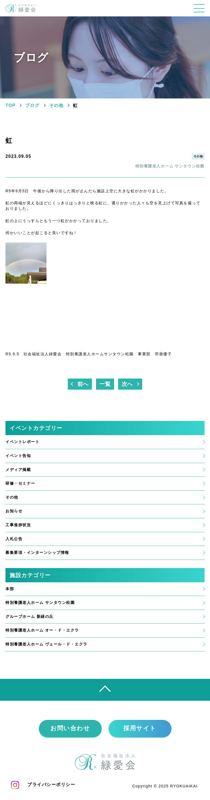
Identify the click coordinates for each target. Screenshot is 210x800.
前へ (82, 384)
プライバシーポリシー (51, 784)
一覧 (105, 384)
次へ (127, 384)
